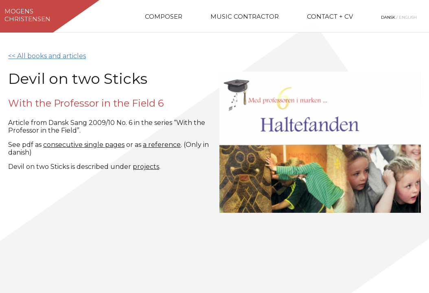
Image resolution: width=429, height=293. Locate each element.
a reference (162, 145)
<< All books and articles (47, 56)
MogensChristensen (27, 15)
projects (146, 167)
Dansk (388, 17)
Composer (163, 16)
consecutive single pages (84, 145)
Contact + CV (330, 16)
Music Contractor (244, 16)
